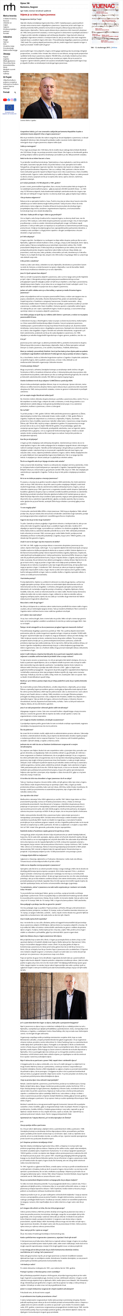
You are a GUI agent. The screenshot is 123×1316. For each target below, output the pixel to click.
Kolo (5, 44)
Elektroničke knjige (10, 50)
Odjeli (5, 25)
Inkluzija (6, 88)
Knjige (5, 40)
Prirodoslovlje (8, 48)
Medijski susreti (9, 69)
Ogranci (6, 27)
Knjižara (6, 71)
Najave (5, 57)
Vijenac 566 (24, 3)
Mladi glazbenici (9, 61)
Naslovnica (24, 7)
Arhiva (114, 47)
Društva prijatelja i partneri (9, 30)
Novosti (6, 21)
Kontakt (6, 33)
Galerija (6, 73)
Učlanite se (7, 23)
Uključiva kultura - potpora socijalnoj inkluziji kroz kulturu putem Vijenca (10, 83)
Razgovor (34, 7)
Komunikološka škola (9, 66)
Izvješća (6, 59)
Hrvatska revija (8, 46)
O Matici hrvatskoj (9, 18)
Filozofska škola (9, 63)
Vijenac (6, 42)
